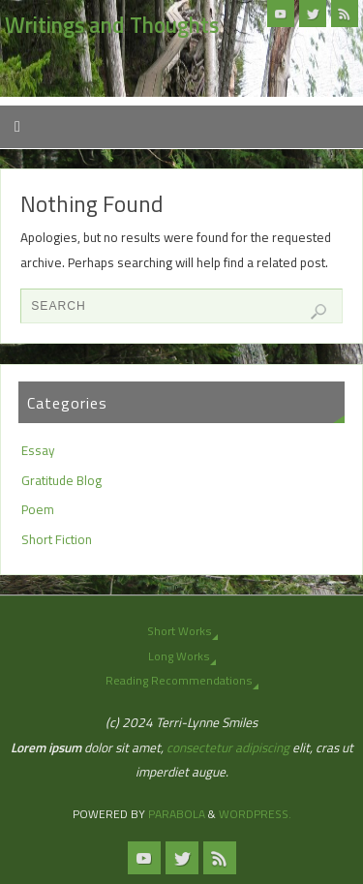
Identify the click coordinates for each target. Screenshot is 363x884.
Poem (37, 509)
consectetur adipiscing (227, 747)
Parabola (176, 814)
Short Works (179, 631)
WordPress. (255, 814)
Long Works (178, 656)
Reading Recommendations (179, 680)
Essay (38, 450)
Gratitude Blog (61, 480)
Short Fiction (56, 539)
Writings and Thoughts (112, 25)
